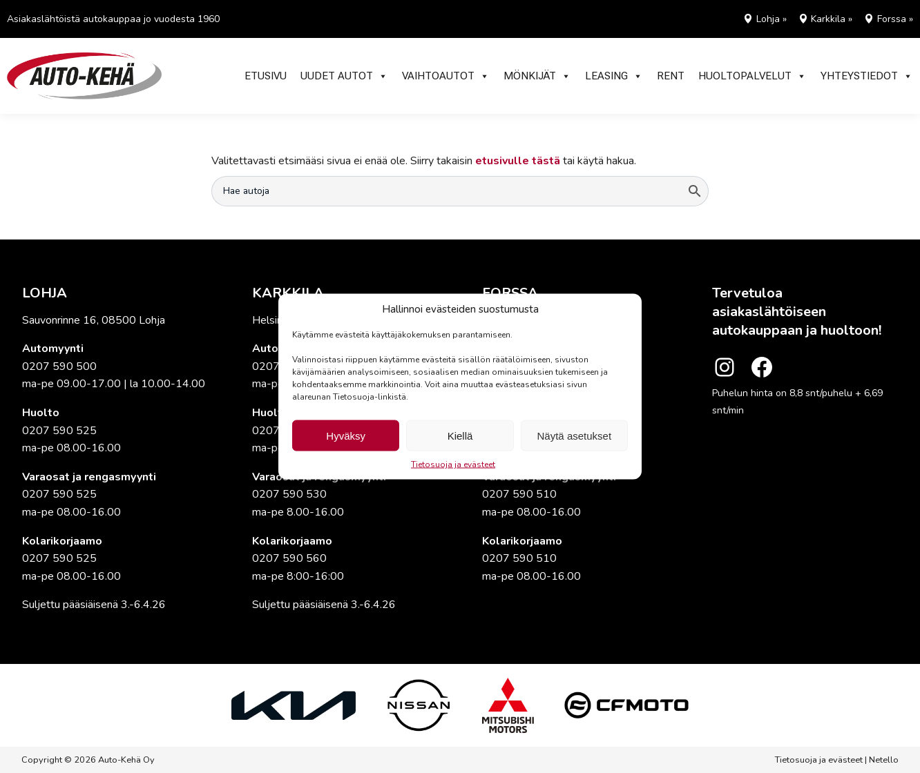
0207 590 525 (59, 430)
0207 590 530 (289, 494)
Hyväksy (345, 435)
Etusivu (266, 76)
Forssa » (895, 19)
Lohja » (771, 19)
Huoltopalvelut (752, 76)
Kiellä (460, 435)
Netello (884, 760)
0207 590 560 (289, 558)
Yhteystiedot (867, 76)
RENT (670, 76)
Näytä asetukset (574, 435)
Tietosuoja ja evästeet (453, 464)
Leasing (614, 76)
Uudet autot (344, 76)
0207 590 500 (59, 366)
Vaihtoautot (446, 76)
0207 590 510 (519, 494)
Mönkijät (537, 76)
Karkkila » (831, 19)
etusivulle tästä (517, 160)
